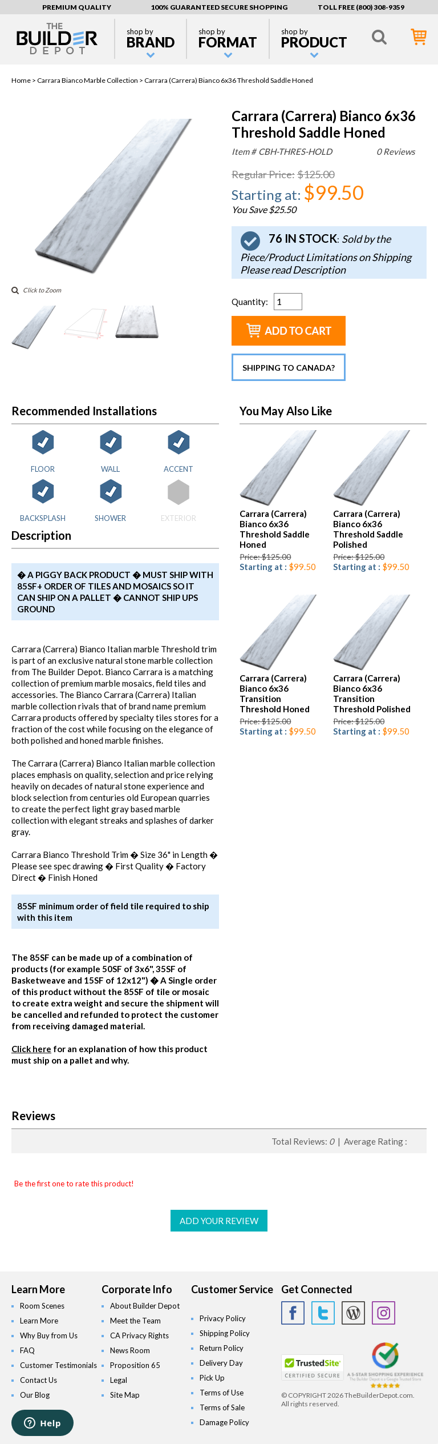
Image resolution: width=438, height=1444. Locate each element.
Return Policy (222, 1348)
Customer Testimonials (58, 1365)
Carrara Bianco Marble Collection (87, 80)
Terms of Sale (222, 1407)
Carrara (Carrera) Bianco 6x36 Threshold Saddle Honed (275, 528)
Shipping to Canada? (288, 367)
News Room (130, 1350)
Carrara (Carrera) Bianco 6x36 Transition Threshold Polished (372, 693)
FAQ (27, 1350)
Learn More (39, 1320)
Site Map (125, 1394)
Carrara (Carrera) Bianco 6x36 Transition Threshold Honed (275, 693)
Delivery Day (221, 1362)
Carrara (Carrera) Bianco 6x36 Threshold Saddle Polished (368, 528)
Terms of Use (222, 1392)
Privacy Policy (223, 1318)
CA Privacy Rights (139, 1335)
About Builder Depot (145, 1305)
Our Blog (35, 1394)
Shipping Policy (225, 1333)
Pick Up (212, 1377)
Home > (24, 80)
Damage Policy (224, 1422)
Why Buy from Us (49, 1335)
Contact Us (38, 1380)
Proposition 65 (135, 1365)
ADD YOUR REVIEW (219, 1221)
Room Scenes (42, 1305)
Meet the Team (135, 1320)
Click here (31, 1049)
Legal (118, 1380)
